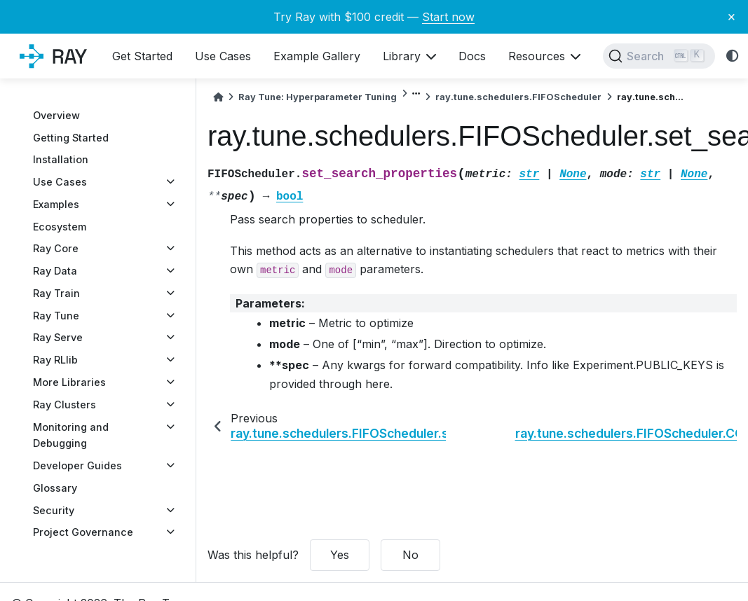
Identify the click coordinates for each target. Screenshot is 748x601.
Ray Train (56, 293)
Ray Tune (56, 316)
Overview (56, 115)
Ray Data (55, 271)
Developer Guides (77, 465)
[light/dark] (732, 56)
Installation (60, 159)
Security (53, 510)
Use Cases (60, 182)
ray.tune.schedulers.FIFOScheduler (518, 97)
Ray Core (56, 248)
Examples (56, 204)
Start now (448, 17)
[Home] (218, 97)
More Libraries (69, 382)
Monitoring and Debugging (71, 435)
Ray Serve (58, 337)
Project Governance (83, 532)
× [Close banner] (731, 16)
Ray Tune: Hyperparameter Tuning (317, 97)
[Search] (659, 56)
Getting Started (71, 138)
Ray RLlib (55, 360)
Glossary (55, 488)
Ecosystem (59, 227)
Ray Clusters (64, 404)
